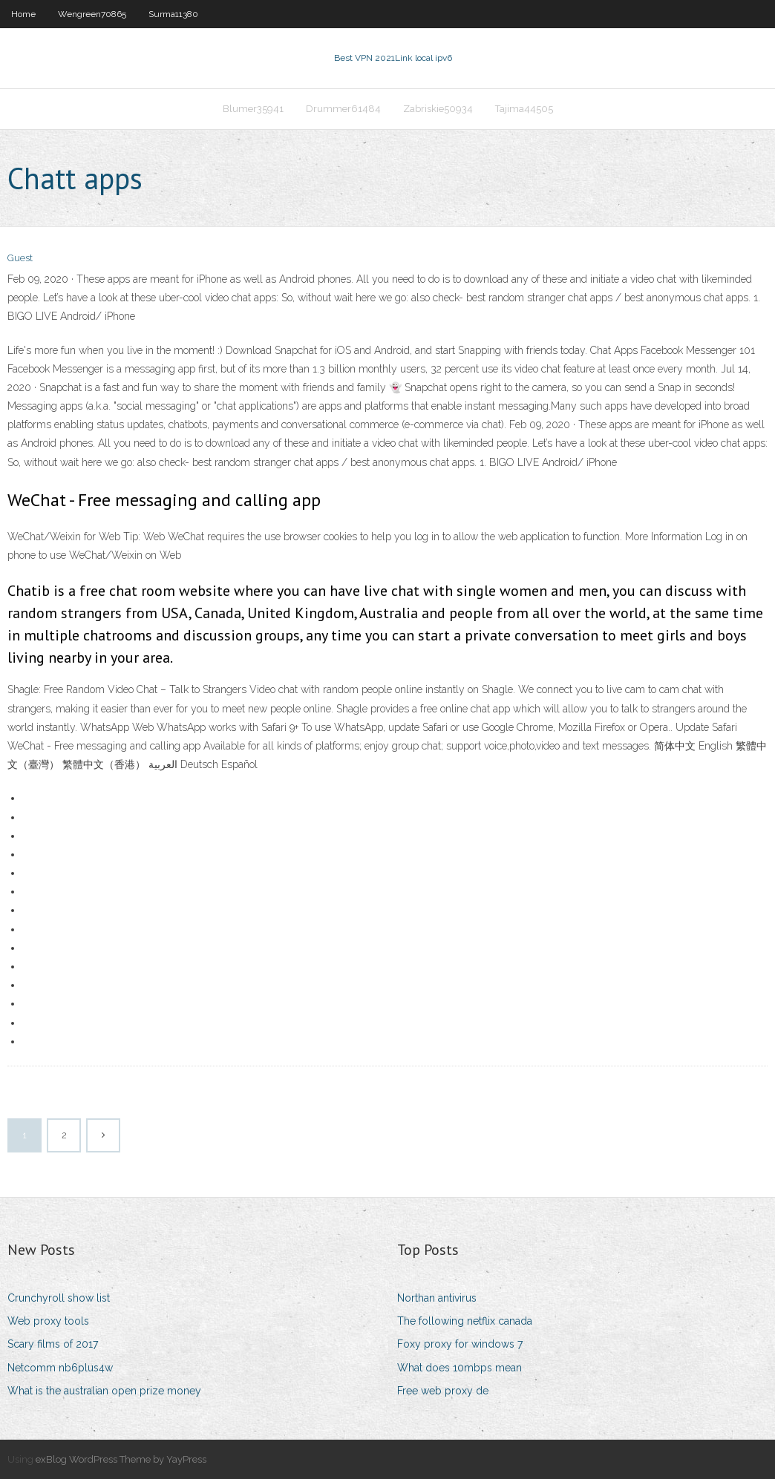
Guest (20, 257)
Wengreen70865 (92, 14)
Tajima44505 (524, 108)
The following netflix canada (464, 1321)
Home (23, 14)
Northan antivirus (437, 1298)
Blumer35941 (253, 108)
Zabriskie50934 (438, 108)
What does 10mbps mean (459, 1368)
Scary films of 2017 (52, 1344)
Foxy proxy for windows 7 (460, 1344)
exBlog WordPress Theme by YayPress (121, 1459)
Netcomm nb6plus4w (60, 1368)
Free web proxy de (442, 1391)
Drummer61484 (343, 108)
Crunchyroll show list (58, 1298)
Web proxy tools (48, 1321)
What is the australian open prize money (104, 1391)
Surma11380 (173, 14)
